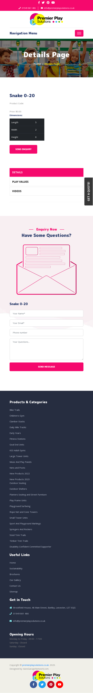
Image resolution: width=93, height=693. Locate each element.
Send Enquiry (23, 149)
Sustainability (16, 568)
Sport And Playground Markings (25, 523)
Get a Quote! (89, 191)
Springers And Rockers (21, 529)
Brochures (15, 574)
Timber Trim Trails (19, 541)
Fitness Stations (17, 438)
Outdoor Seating (18, 483)
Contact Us (15, 585)
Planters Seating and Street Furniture (28, 494)
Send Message (46, 366)
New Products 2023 (20, 479)
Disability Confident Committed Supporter (30, 546)
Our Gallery (15, 580)
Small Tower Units (19, 517)
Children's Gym (17, 415)
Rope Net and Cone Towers (24, 512)
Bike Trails (15, 410)
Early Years (15, 433)
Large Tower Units (19, 456)
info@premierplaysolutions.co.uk (59, 8)
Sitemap (14, 591)
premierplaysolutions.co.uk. (35, 665)
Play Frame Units (18, 500)
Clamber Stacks (17, 421)
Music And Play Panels (21, 462)
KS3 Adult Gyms (17, 450)
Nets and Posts (17, 467)
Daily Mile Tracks (18, 427)
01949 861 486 (29, 8)
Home (37, 64)
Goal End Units (17, 444)
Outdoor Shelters (18, 488)
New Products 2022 (20, 473)
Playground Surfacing (20, 506)
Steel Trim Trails (18, 535)
